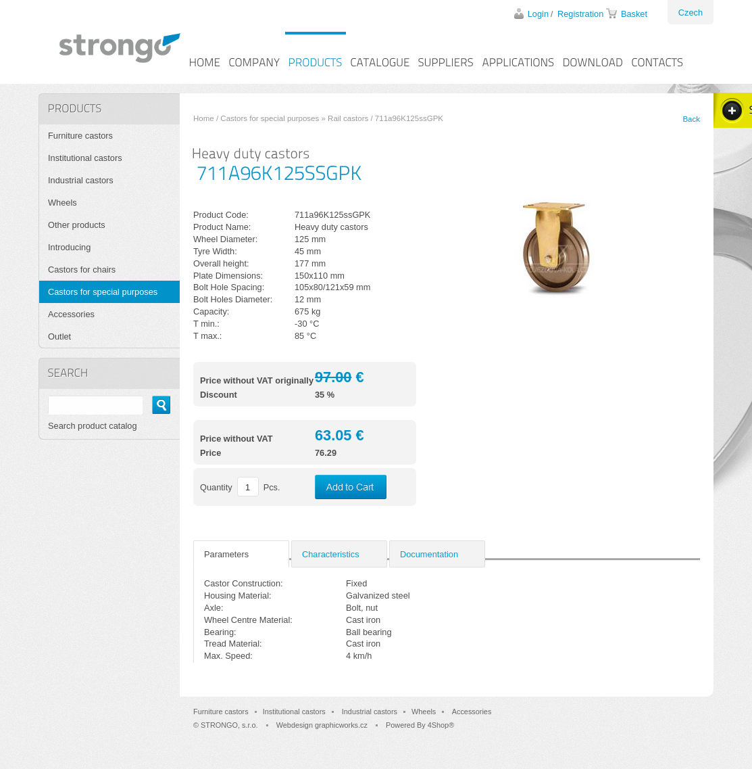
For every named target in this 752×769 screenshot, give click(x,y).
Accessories (71, 314)
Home (203, 118)
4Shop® (441, 725)
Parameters (226, 554)
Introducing (69, 247)
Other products (76, 225)
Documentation (429, 554)
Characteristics (330, 554)
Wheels (62, 202)
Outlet (59, 336)
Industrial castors (81, 180)
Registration (580, 14)
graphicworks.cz (341, 725)
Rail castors (348, 118)
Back (691, 119)
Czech (690, 12)
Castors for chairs (82, 269)
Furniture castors (80, 136)
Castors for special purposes (269, 118)
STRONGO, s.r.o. (229, 725)
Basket (634, 14)
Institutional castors (85, 158)
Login (538, 14)
